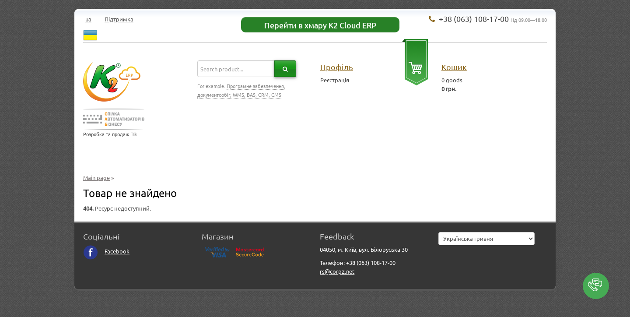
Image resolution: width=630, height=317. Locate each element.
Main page (96, 177)
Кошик (454, 66)
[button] (596, 286)
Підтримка (119, 19)
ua (88, 19)
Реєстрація (334, 80)
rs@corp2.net (337, 271)
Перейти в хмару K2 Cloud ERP (320, 24)
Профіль (336, 66)
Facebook (106, 251)
